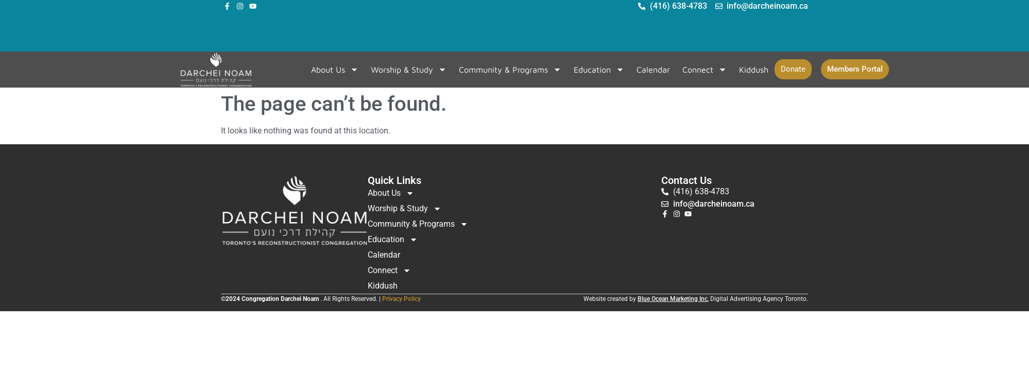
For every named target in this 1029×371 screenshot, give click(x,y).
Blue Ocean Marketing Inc (673, 298)
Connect (704, 69)
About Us (334, 69)
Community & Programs (510, 69)
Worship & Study (409, 69)
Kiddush (753, 69)
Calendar (653, 69)
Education (599, 69)
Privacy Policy (401, 298)
